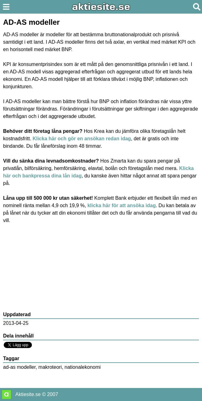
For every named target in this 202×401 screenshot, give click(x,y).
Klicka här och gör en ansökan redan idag (82, 138)
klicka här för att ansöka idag (121, 205)
